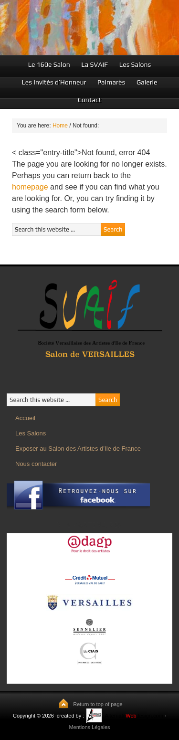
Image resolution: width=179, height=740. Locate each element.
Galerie (147, 82)
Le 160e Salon (49, 64)
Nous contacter (36, 463)
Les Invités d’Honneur (53, 82)
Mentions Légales (89, 727)
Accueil (25, 418)
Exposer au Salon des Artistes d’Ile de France (78, 448)
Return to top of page (97, 704)
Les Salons (135, 64)
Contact (89, 100)
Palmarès (111, 82)
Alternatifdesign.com (134, 716)
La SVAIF (94, 64)
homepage (30, 187)
